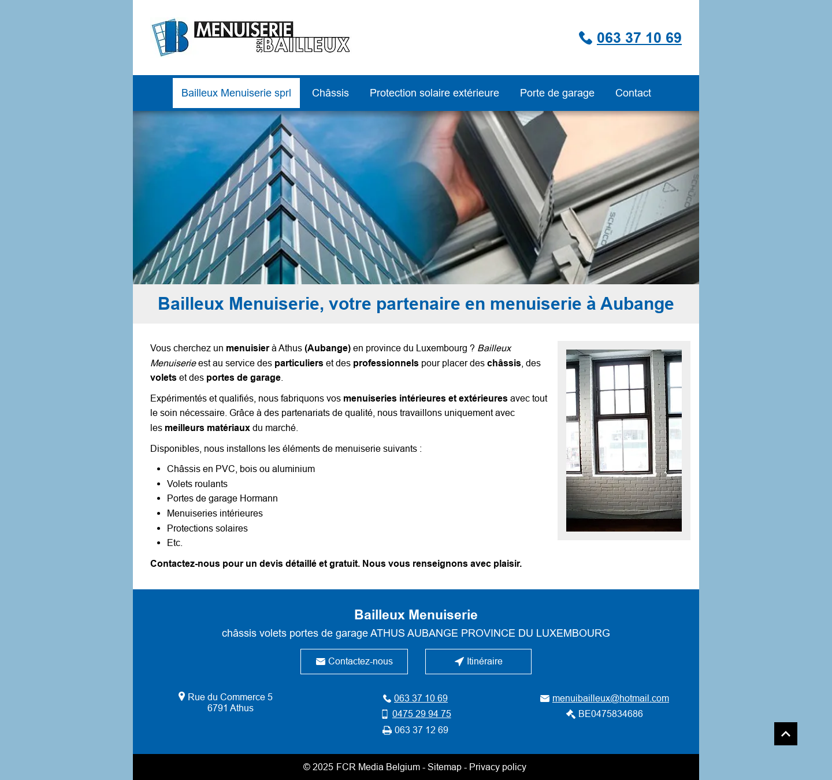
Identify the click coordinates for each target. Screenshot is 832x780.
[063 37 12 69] (415, 730)
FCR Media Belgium (378, 767)
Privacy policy (497, 767)
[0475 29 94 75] (415, 714)
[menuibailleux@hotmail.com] (605, 698)
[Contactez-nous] (354, 661)
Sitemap (445, 767)
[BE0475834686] (604, 714)
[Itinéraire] (478, 661)
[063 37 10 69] (581, 37)
